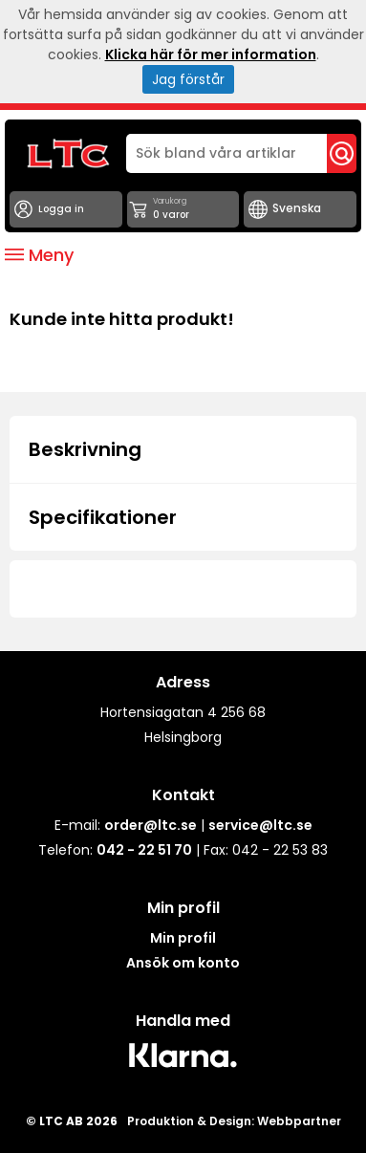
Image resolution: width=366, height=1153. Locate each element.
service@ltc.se (260, 825)
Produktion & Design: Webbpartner (234, 1121)
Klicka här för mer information (210, 54)
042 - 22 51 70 (144, 849)
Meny (39, 255)
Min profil (183, 937)
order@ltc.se (150, 825)
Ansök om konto (183, 962)
